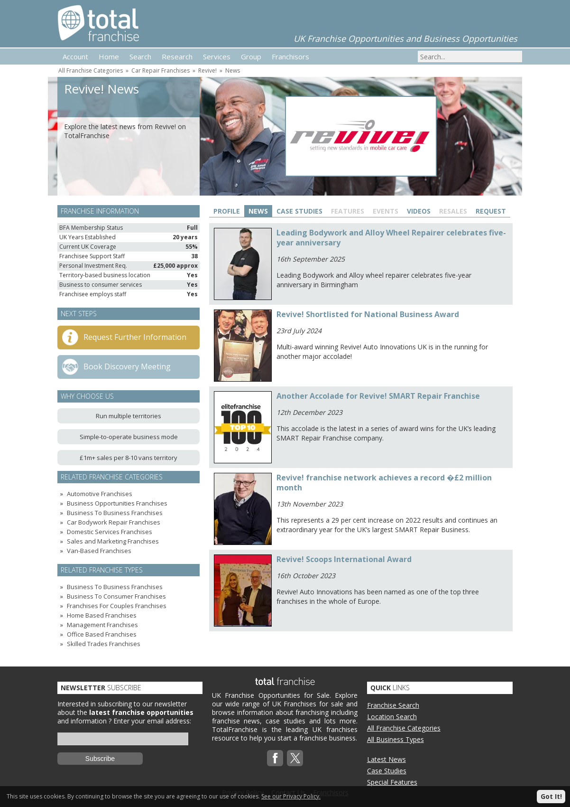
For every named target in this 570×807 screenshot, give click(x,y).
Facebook (275, 758)
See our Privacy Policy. (291, 796)
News (232, 70)
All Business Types (395, 739)
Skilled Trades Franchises (103, 643)
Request (491, 211)
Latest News (386, 759)
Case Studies (299, 211)
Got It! (551, 796)
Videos (419, 211)
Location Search (392, 716)
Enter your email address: (152, 720)
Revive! (207, 70)
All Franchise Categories (90, 70)
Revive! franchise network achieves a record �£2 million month (384, 482)
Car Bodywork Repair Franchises (113, 522)
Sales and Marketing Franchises (113, 541)
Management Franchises (102, 624)
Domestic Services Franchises (109, 531)
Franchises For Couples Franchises (116, 605)
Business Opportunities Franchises (117, 503)
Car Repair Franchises (160, 70)
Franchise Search (393, 705)
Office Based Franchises (102, 634)
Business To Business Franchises (115, 512)
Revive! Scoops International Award (344, 559)
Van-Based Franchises (99, 550)
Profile (226, 211)
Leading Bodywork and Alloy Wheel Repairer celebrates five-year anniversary (391, 237)
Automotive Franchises (99, 493)
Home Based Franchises (102, 615)
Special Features (392, 782)
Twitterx (295, 758)
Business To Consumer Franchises (116, 596)
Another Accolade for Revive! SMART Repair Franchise (378, 396)
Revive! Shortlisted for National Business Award (367, 314)
